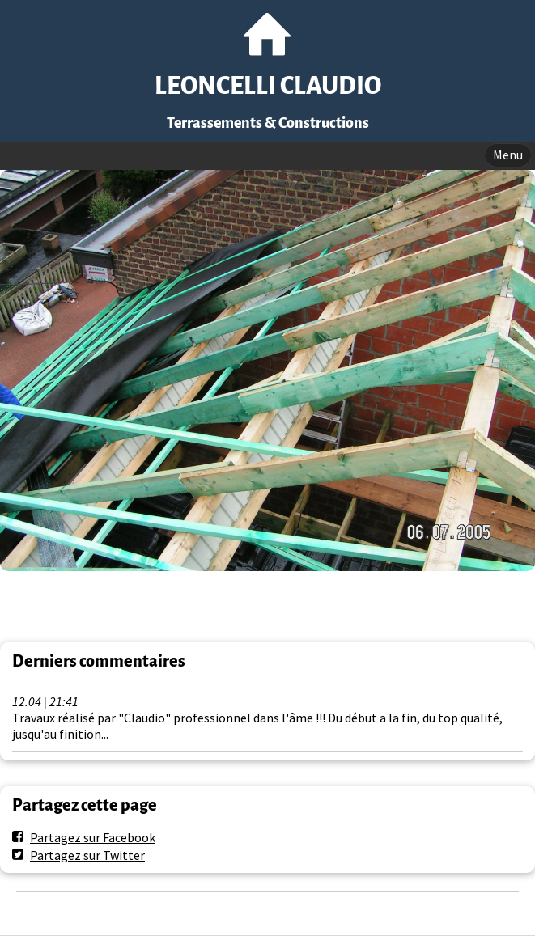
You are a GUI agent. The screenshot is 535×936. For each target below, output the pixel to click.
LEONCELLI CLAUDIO (268, 86)
